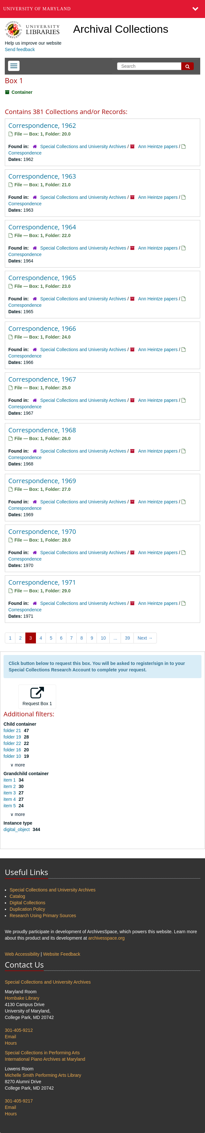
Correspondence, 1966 (42, 328)
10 (103, 638)
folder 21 (13, 730)
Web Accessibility (22, 954)
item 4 (10, 799)
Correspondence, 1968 (42, 430)
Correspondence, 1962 (42, 125)
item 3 (10, 792)
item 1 (10, 780)
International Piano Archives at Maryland (45, 1059)
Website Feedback (61, 954)
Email (10, 1036)
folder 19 (13, 736)
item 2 (10, 786)
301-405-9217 (19, 1100)
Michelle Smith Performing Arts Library (43, 1075)
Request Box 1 (37, 696)
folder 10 (13, 756)
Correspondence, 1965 (42, 277)
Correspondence (25, 152)
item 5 (10, 805)
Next (145, 638)
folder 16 (13, 749)
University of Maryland (37, 8)
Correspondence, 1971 (42, 582)
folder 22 (13, 743)
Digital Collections (27, 902)
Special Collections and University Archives (83, 146)
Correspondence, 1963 (42, 176)
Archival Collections (120, 29)
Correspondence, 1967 (42, 379)
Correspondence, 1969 (42, 480)
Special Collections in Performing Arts (42, 1052)
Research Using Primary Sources (43, 915)
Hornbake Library (22, 998)
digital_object (17, 829)
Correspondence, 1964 (42, 227)
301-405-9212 (19, 1030)
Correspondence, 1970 (42, 531)
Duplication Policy (27, 909)
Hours (11, 1043)
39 (127, 638)
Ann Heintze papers (158, 146)
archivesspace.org (106, 938)
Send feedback (20, 49)
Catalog (17, 896)
